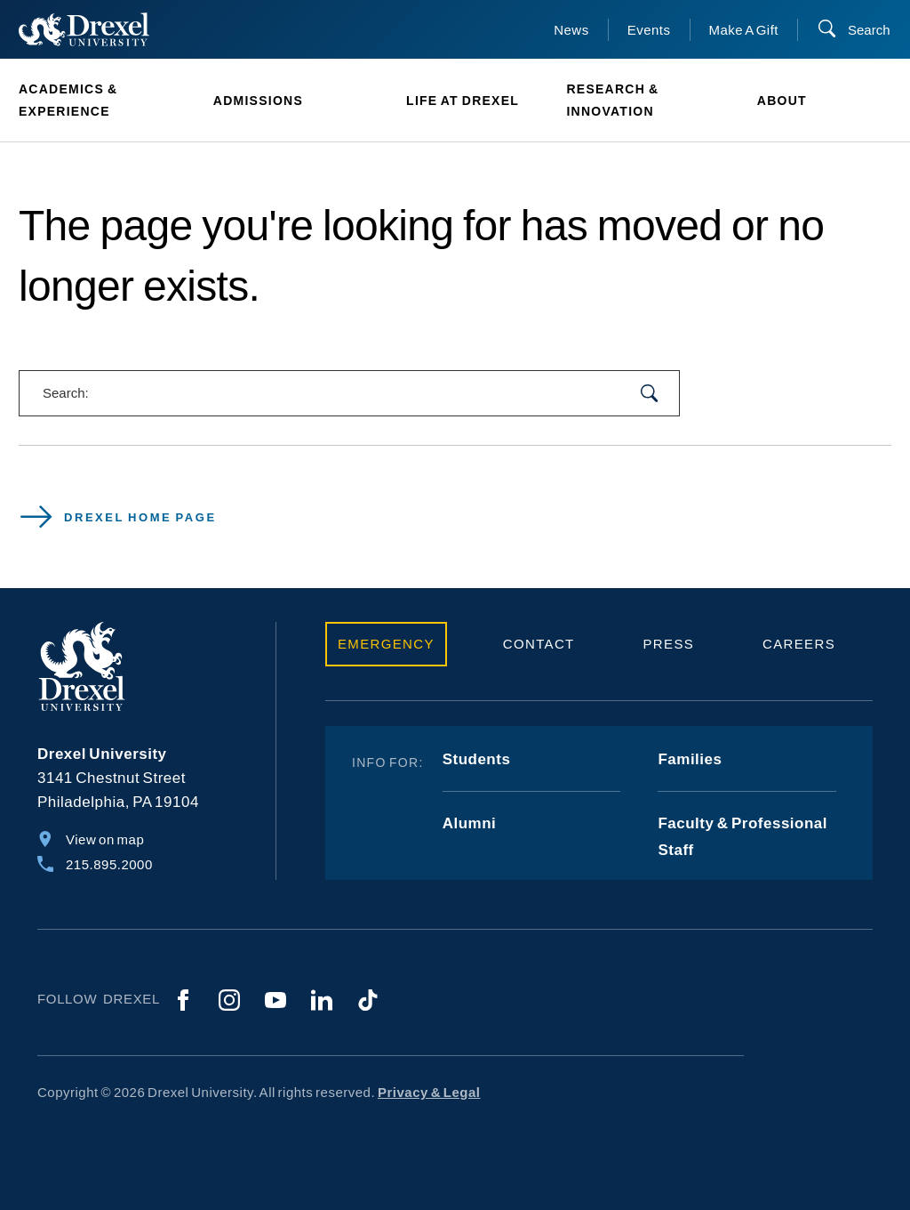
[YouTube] (275, 1000)
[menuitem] (107, 100)
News (571, 29)
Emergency (386, 643)
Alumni (470, 823)
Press (669, 643)
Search (869, 29)
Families (690, 759)
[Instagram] (229, 1000)
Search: (66, 392)
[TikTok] (368, 1000)
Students (477, 759)
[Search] (853, 30)
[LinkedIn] (322, 1000)
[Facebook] (183, 1000)
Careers (798, 643)
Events (649, 29)
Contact (539, 643)
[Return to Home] (84, 29)
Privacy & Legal (429, 1092)
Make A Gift (744, 29)
